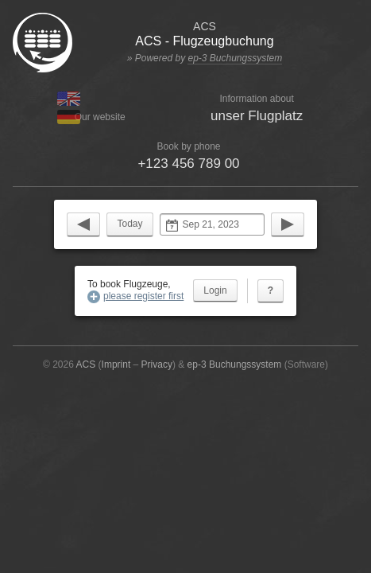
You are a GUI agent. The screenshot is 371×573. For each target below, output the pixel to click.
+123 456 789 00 (188, 163)
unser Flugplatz (257, 115)
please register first (143, 296)
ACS (86, 364)
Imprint (116, 364)
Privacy (156, 364)
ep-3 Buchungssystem (234, 58)
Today (129, 223)
